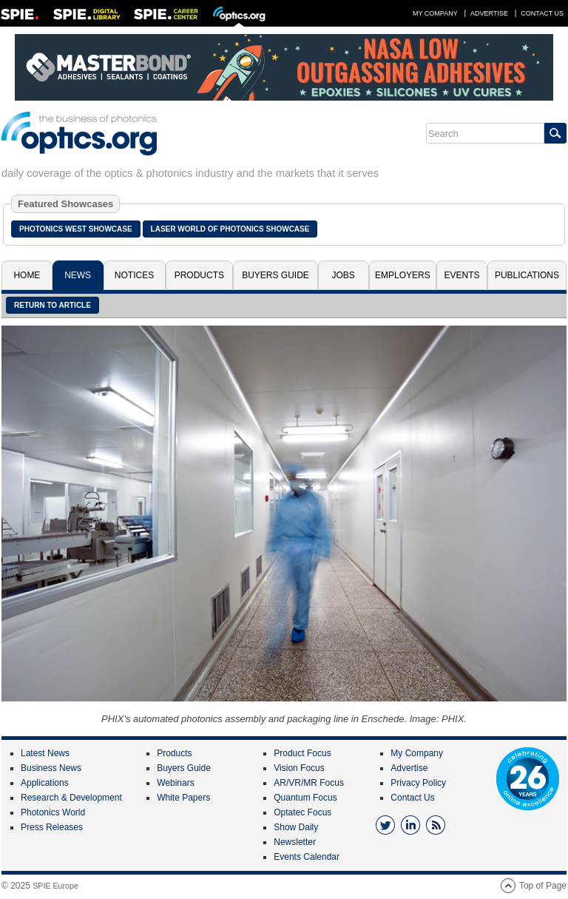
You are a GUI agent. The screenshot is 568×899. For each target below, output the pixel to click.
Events (462, 275)
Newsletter (295, 842)
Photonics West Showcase (75, 229)
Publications (527, 275)
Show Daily (296, 827)
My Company (435, 13)
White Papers (183, 797)
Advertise (489, 13)
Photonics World (53, 812)
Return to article (52, 305)
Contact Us (542, 13)
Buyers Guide (275, 275)
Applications (45, 783)
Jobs (343, 275)
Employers (402, 275)
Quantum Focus (305, 797)
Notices (134, 275)
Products (199, 275)
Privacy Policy (418, 783)
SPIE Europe (55, 885)
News (77, 275)
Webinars (175, 783)
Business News (51, 768)
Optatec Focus (302, 812)
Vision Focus (299, 768)
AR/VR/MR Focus (309, 783)
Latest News (45, 753)
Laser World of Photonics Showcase (230, 229)
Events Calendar (306, 857)
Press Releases (52, 827)
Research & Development (71, 797)
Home (26, 275)
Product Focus (302, 753)
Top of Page (543, 886)
